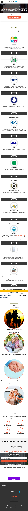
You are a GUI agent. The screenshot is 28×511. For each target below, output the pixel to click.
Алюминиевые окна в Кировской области (19, 451)
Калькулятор (14, 27)
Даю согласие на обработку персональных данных (14, 19)
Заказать (14, 73)
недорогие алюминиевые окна (9, 8)
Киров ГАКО (3, 485)
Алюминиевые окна (8, 451)
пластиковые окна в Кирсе (20, 235)
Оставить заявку (14, 496)
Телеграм (18, 23)
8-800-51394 (11, 1)
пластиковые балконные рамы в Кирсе (18, 277)
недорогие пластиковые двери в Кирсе (18, 256)
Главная (2, 451)
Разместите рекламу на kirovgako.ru (14, 478)
